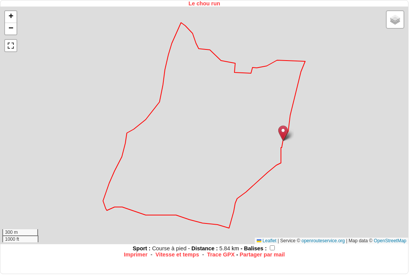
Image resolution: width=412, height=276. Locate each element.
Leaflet (266, 240)
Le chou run (204, 3)
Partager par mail (262, 254)
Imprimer (136, 254)
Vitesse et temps (177, 254)
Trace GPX (221, 254)
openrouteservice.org (323, 240)
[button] (283, 133)
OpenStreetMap (390, 240)
